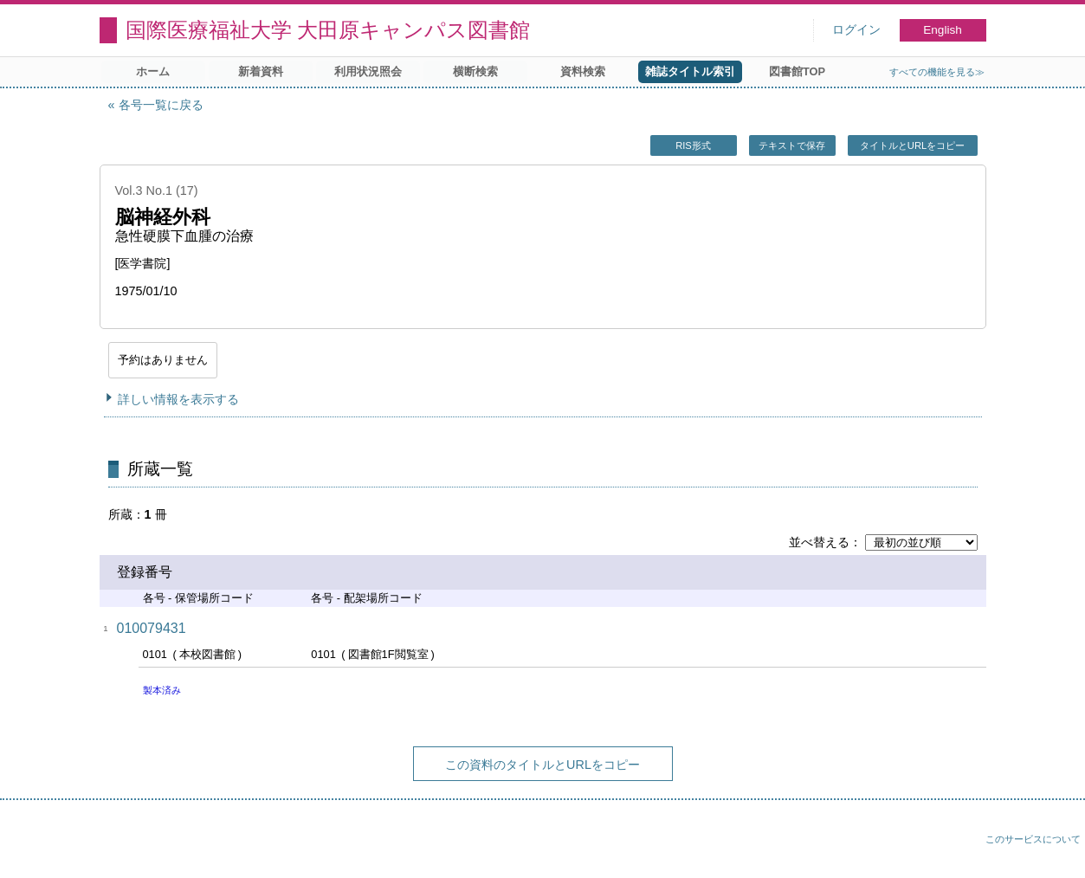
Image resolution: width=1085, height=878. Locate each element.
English (942, 29)
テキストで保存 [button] (792, 145)
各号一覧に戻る (161, 105)
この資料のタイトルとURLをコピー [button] (542, 764)
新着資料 (260, 71)
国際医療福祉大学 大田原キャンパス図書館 (328, 30)
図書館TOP (797, 71)
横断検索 (475, 71)
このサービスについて (1033, 839)
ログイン (856, 29)
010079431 (151, 628)
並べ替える (819, 542)
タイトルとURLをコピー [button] (912, 145)
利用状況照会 (368, 71)
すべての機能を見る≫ (937, 72)
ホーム (153, 71)
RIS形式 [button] (693, 145)
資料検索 (582, 71)
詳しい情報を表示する (178, 399)
